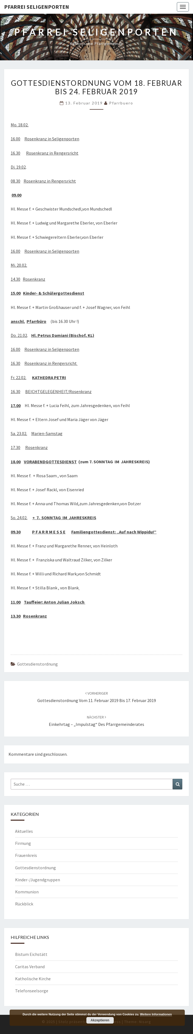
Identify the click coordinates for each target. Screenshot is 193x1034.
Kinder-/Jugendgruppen (37, 879)
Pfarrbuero (121, 103)
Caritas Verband (30, 966)
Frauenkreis (26, 855)
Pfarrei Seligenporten (36, 6)
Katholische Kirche (33, 978)
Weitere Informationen (156, 1014)
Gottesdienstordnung (37, 664)
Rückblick (24, 904)
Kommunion (27, 891)
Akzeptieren (100, 1020)
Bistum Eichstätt (31, 954)
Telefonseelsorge (31, 990)
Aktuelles (24, 831)
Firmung (23, 843)
